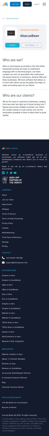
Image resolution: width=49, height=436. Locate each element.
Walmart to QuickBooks (11, 318)
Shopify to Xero (8, 304)
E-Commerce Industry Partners (14, 378)
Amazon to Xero (8, 275)
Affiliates (5, 209)
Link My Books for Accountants (14, 402)
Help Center (7, 204)
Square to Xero (8, 332)
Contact (12, 45)
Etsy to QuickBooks (10, 299)
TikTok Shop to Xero (10, 322)
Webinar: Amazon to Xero (12, 354)
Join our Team (7, 200)
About (4, 195)
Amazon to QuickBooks (11, 280)
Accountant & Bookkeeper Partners (16, 373)
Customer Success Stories (13, 387)
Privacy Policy (7, 223)
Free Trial (15, 4)
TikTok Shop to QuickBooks (13, 327)
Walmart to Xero (8, 313)
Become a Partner (9, 407)
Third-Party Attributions (11, 237)
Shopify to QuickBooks (11, 308)
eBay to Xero (7, 285)
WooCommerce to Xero (11, 336)
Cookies (5, 228)
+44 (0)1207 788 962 (14, 258)
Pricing (4, 246)
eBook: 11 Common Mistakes (13, 359)
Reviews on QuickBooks (11, 368)
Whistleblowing (8, 233)
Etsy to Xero (7, 294)
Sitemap (5, 242)
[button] (43, 4)
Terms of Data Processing (12, 218)
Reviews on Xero (9, 364)
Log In (36, 4)
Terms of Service (9, 214)
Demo (27, 4)
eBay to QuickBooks (10, 289)
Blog (3, 382)
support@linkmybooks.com (17, 262)
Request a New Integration (13, 341)
